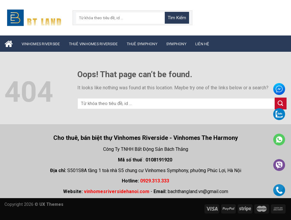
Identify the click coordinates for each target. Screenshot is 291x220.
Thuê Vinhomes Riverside (93, 44)
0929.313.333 (154, 181)
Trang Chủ (8, 44)
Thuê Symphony (142, 44)
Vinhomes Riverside (41, 44)
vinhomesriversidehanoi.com (116, 191)
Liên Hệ (202, 44)
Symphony (176, 44)
